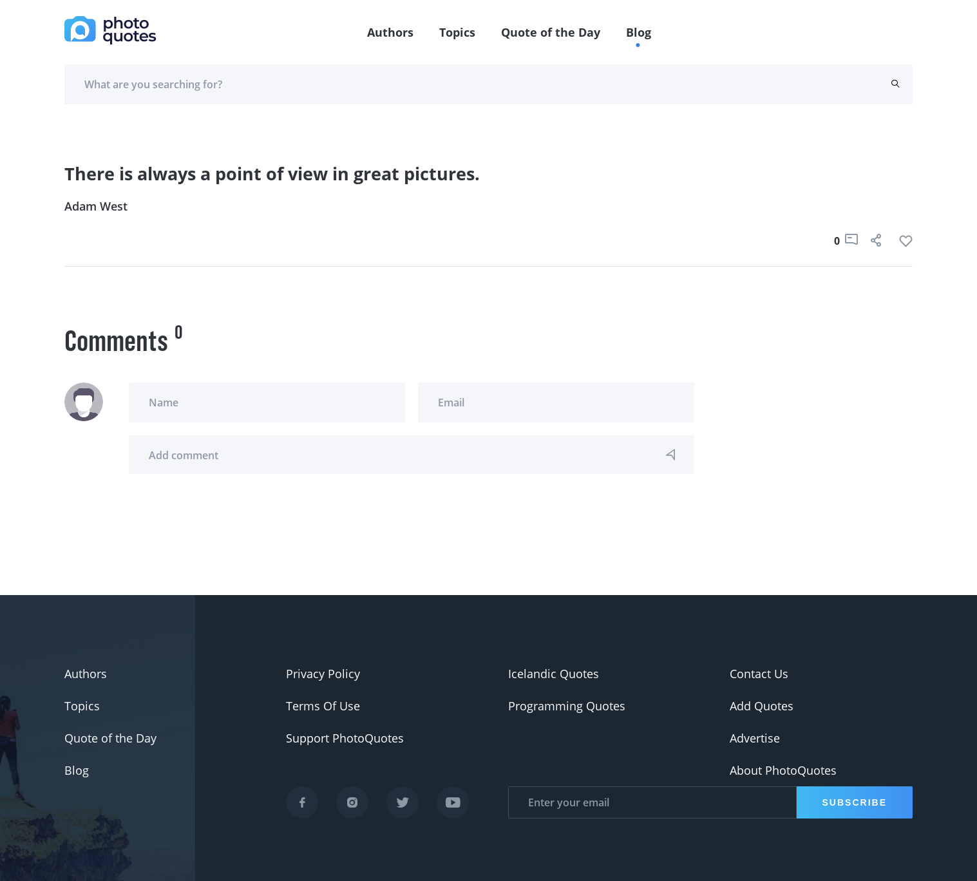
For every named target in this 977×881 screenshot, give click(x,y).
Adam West (96, 206)
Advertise (755, 738)
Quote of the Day (550, 32)
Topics (457, 32)
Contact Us (759, 673)
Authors (390, 32)
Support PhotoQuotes (345, 738)
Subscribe (854, 802)
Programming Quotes (566, 706)
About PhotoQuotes (783, 770)
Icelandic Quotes (553, 673)
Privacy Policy (323, 673)
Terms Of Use (323, 706)
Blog (638, 32)
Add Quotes (761, 706)
